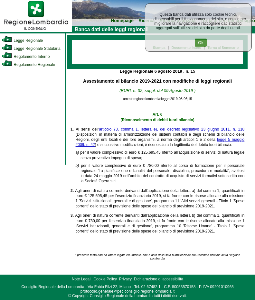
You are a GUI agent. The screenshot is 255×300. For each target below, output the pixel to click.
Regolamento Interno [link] (26, 56)
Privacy (125, 279)
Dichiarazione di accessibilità (158, 279)
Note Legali (81, 279)
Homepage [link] (122, 20)
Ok (200, 42)
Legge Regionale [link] (22, 40)
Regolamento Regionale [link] (28, 64)
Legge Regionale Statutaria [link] (31, 48)
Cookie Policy (105, 279)
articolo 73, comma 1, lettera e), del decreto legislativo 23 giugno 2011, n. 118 (171, 129)
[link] (36, 31)
